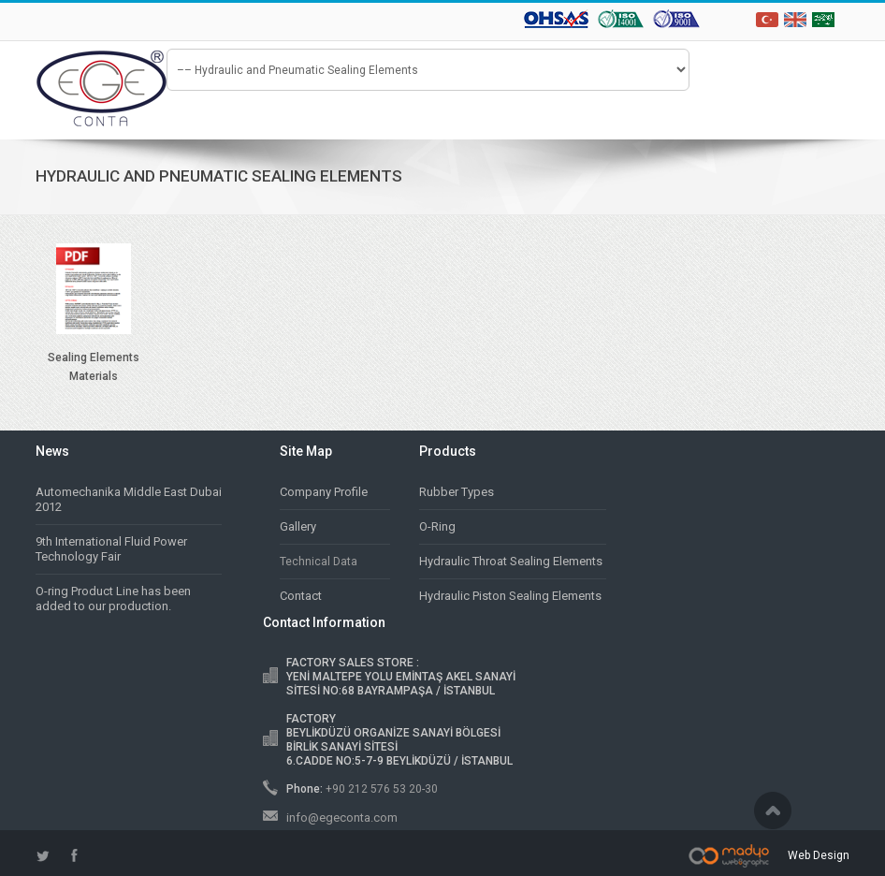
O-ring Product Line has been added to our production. (113, 598)
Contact (301, 596)
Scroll (772, 810)
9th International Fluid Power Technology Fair (111, 548)
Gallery (298, 526)
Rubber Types (456, 492)
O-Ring (437, 526)
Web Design (818, 855)
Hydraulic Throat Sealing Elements (510, 561)
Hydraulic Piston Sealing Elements (510, 596)
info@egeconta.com (342, 817)
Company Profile (324, 492)
